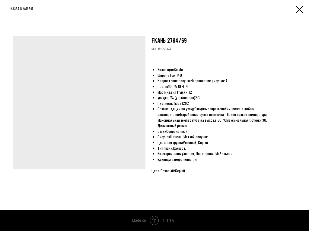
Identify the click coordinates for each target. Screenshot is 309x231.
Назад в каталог (22, 9)
